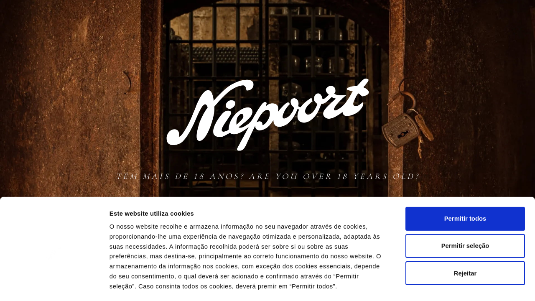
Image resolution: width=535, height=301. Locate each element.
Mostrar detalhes (463, 284)
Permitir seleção (465, 209)
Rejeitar (464, 236)
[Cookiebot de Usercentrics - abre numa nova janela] (54, 284)
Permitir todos (465, 182)
